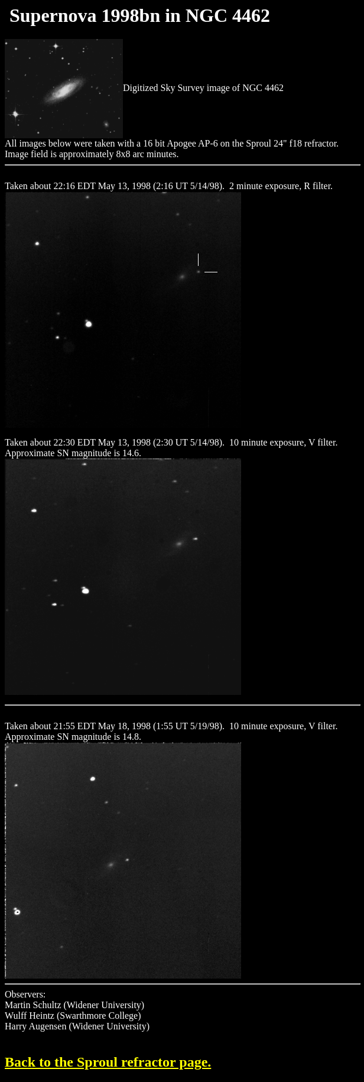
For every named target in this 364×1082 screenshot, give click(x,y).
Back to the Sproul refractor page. (108, 1062)
